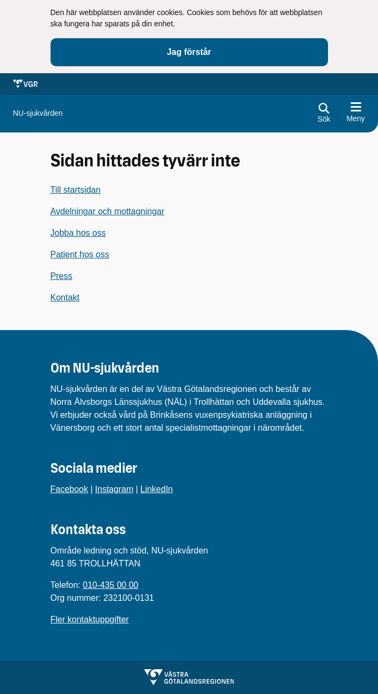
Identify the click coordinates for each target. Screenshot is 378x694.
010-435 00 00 (110, 585)
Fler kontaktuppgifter (90, 619)
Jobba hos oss (78, 232)
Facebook (69, 489)
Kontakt (65, 297)
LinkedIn (156, 489)
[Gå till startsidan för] (38, 113)
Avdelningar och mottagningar (108, 211)
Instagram (114, 489)
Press (62, 276)
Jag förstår (189, 52)
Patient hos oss (80, 254)
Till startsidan (76, 189)
